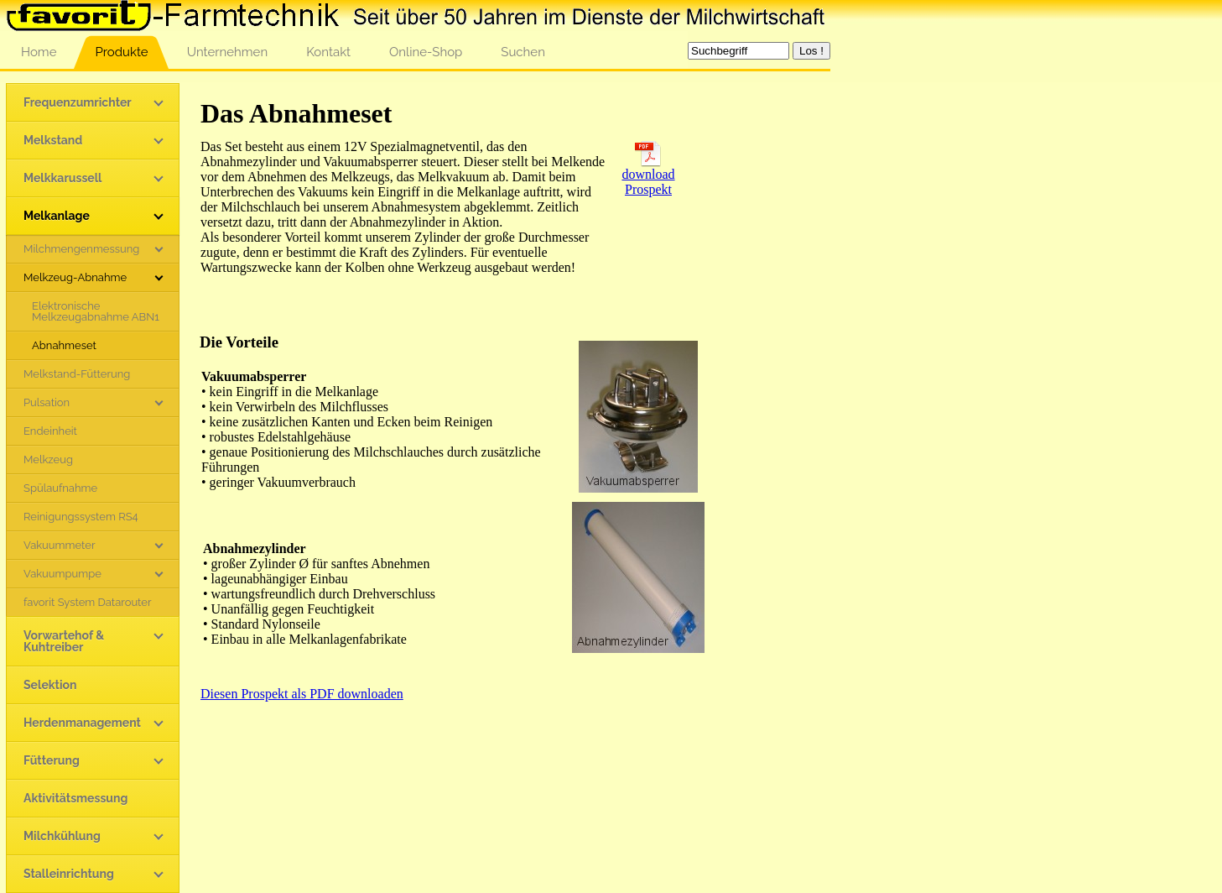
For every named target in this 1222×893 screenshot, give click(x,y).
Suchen (523, 52)
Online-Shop (425, 52)
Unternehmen (227, 52)
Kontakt (328, 52)
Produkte (121, 52)
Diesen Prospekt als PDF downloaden (301, 694)
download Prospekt (647, 175)
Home (38, 52)
